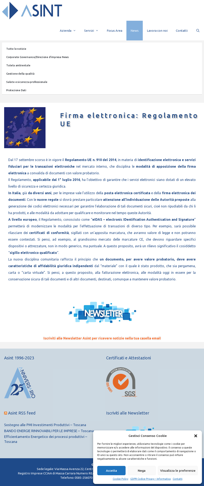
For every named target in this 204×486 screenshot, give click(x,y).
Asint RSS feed (22, 413)
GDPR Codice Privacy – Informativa (150, 479)
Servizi (93, 30)
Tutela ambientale (18, 65)
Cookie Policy (120, 479)
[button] (196, 436)
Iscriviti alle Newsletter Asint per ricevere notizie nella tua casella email (102, 338)
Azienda (70, 30)
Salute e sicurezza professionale (26, 81)
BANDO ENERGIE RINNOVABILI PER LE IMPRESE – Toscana (49, 431)
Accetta (111, 470)
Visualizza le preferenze (178, 470)
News (135, 30)
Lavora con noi (157, 30)
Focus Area (114, 30)
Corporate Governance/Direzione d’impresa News (37, 57)
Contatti (177, 479)
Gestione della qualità (20, 73)
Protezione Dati (16, 90)
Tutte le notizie (16, 48)
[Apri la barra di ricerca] (198, 30)
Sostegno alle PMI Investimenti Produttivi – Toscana (45, 425)
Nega (141, 470)
